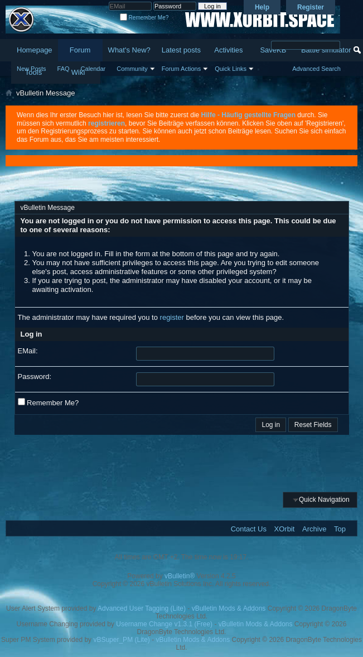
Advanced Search (316, 68)
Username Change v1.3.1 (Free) (164, 624)
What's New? (129, 50)
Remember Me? (144, 18)
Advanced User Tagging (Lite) (142, 608)
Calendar (93, 68)
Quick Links (230, 68)
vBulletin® (179, 576)
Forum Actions (181, 68)
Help (262, 7)
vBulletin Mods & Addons (229, 608)
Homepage (34, 50)
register (172, 317)
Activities (228, 50)
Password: (35, 376)
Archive (314, 529)
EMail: (28, 351)
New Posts (31, 68)
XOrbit (284, 529)
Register (310, 7)
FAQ (63, 68)
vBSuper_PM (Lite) (121, 640)
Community (132, 68)
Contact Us (249, 529)
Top (340, 529)
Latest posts (181, 50)
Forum (80, 50)
